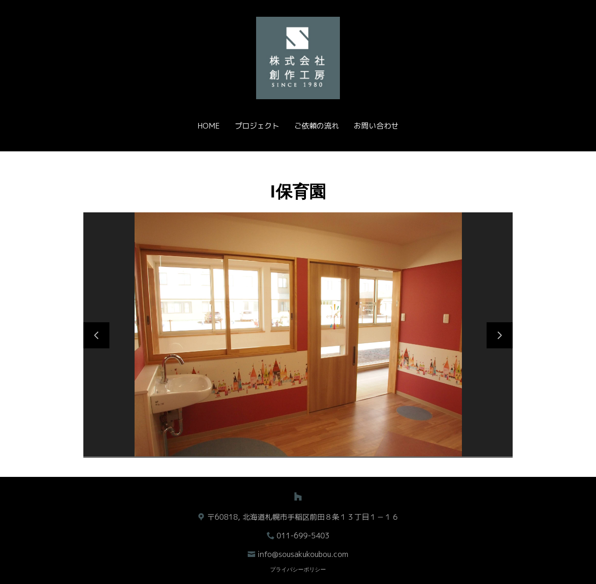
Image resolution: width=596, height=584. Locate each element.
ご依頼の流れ (316, 126)
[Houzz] (298, 496)
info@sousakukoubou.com (302, 554)
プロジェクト (257, 126)
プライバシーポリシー (298, 569)
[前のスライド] (96, 335)
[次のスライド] (500, 335)
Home (208, 126)
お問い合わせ (376, 126)
